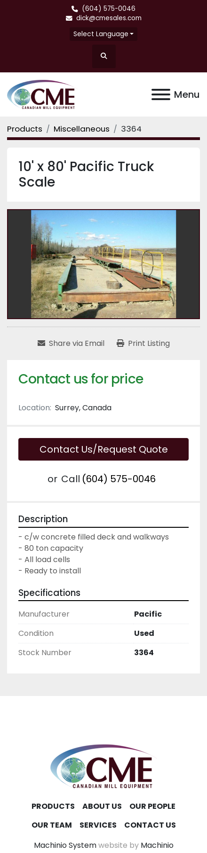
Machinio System (65, 845)
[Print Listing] (143, 343)
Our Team (52, 825)
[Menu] (160, 94)
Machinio (157, 845)
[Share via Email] (71, 343)
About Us (102, 806)
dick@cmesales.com (109, 18)
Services (98, 825)
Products (53, 806)
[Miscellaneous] (82, 128)
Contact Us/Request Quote (104, 449)
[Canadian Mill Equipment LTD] (103, 765)
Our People (152, 806)
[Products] (24, 128)
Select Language (100, 34)
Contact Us (150, 825)
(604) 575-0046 (108, 8)
